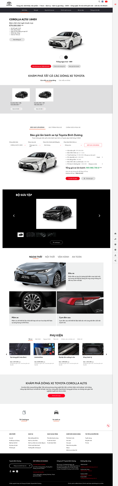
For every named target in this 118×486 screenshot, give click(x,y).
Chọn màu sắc (32, 142)
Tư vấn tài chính (51, 440)
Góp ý (67, 447)
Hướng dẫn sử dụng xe (34, 447)
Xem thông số (17, 39)
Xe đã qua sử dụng (14, 440)
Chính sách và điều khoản (75, 483)
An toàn (77, 256)
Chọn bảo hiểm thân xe (70, 142)
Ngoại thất (35, 256)
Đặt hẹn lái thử (13, 443)
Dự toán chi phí (13, 445)
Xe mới (11, 438)
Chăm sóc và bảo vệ (68, 339)
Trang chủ (19, 6)
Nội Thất (50, 256)
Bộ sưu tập (81, 10)
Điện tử (79, 339)
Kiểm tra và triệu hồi (71, 450)
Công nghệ (74, 6)
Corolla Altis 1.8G (15, 103)
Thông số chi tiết (94, 10)
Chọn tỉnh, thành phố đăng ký (51, 142)
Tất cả (30, 339)
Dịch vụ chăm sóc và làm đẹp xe (36, 443)
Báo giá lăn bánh (74, 66)
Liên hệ (97, 6)
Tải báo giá (88, 178)
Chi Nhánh (103, 6)
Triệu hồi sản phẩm (71, 445)
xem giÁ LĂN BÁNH (93, 145)
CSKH (67, 6)
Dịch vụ (48, 6)
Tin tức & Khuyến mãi (86, 6)
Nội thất (37, 339)
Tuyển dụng (88, 438)
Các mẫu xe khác (64, 80)
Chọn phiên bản (13, 142)
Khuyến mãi (88, 440)
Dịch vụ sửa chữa (33, 440)
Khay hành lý (87, 357)
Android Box (38, 357)
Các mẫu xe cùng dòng (48, 80)
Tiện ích (55, 339)
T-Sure (42, 6)
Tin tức (87, 443)
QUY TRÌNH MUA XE (55, 127)
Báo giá (36, 10)
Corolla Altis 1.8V (39, 103)
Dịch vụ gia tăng (57, 6)
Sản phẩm (34, 6)
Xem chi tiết (16, 109)
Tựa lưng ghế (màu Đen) (18, 357)
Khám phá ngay (56, 395)
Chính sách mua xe (66, 10)
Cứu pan (68, 443)
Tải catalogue (56, 242)
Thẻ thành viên (70, 438)
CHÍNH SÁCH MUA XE (73, 127)
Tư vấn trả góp (72, 178)
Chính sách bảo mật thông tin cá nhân (93, 483)
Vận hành (63, 256)
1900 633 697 (79, 173)
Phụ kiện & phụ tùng (52, 438)
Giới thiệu (27, 6)
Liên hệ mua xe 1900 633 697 (40, 66)
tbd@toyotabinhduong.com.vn (89, 467)
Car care (68, 440)
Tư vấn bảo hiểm (51, 443)
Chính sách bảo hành (34, 445)
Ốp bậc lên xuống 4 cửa (67, 357)
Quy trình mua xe (49, 10)
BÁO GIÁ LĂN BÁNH (37, 127)
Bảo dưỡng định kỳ (33, 438)
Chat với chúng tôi (59, 66)
